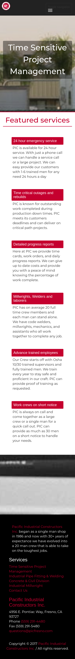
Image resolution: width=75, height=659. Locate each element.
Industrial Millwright (26, 586)
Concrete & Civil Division (29, 581)
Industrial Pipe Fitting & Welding (36, 576)
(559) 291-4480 (33, 621)
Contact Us (18, 590)
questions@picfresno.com (31, 631)
